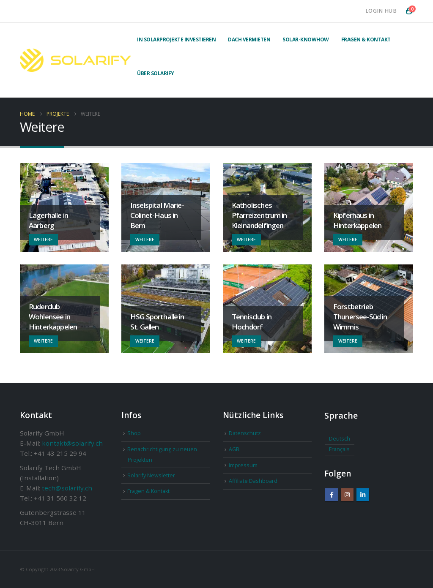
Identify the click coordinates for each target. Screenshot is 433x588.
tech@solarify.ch (67, 488)
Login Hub (381, 10)
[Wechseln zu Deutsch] (339, 439)
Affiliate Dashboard (253, 481)
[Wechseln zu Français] (339, 450)
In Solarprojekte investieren (176, 39)
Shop (134, 433)
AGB (234, 449)
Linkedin (362, 494)
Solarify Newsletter (151, 475)
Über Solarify (155, 73)
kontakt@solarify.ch (72, 443)
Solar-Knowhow (305, 39)
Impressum (243, 465)
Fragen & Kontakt (366, 39)
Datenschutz (245, 433)
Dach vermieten (249, 39)
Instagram (347, 494)
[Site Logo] (75, 60)
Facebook (331, 494)
